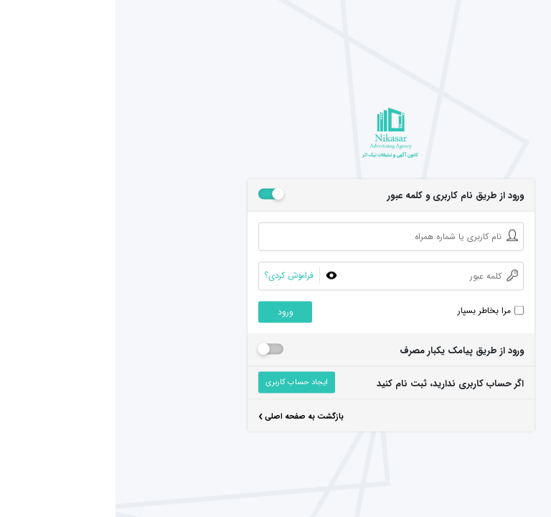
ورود (170, 312)
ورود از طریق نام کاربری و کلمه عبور (340, 196)
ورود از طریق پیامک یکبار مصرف (346, 351)
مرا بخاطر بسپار (368, 310)
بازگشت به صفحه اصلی (185, 418)
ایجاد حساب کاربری (181, 382)
